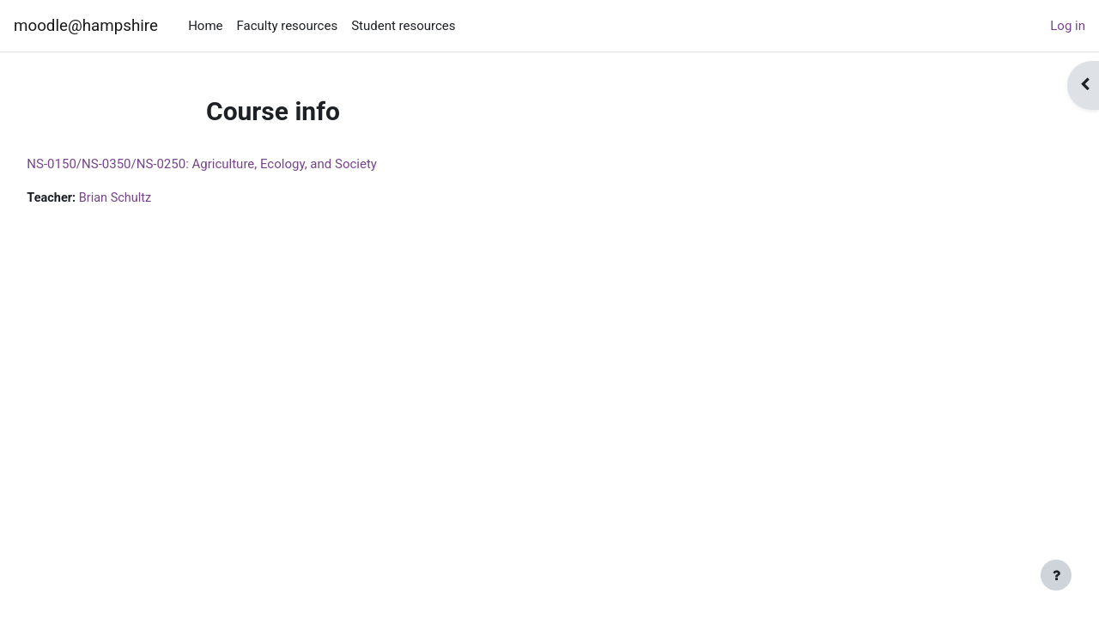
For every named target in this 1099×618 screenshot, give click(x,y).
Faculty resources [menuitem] (287, 25)
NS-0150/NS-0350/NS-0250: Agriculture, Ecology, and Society (240, 164)
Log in (1067, 25)
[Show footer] (1056, 575)
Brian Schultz (157, 198)
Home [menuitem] (205, 25)
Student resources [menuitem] (403, 25)
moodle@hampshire (86, 25)
